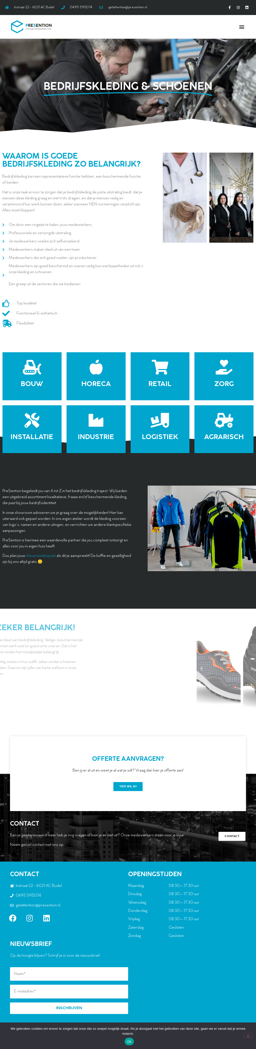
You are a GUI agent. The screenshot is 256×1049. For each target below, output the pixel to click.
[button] (242, 27)
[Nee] (248, 1035)
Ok (129, 1041)
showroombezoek (41, 556)
